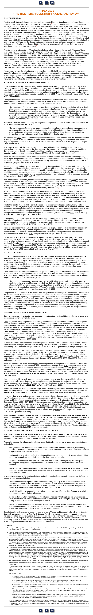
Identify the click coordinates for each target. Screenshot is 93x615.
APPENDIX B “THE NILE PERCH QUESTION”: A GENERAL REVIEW (46, 12)
